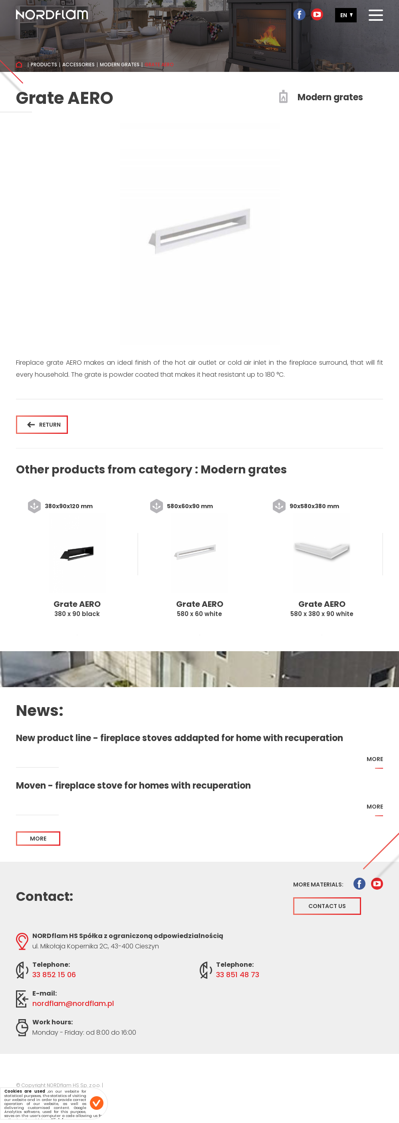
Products (44, 65)
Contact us (327, 906)
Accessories (78, 65)
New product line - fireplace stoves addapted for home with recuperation (179, 738)
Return (44, 425)
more (375, 762)
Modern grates (119, 65)
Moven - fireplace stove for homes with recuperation (133, 786)
